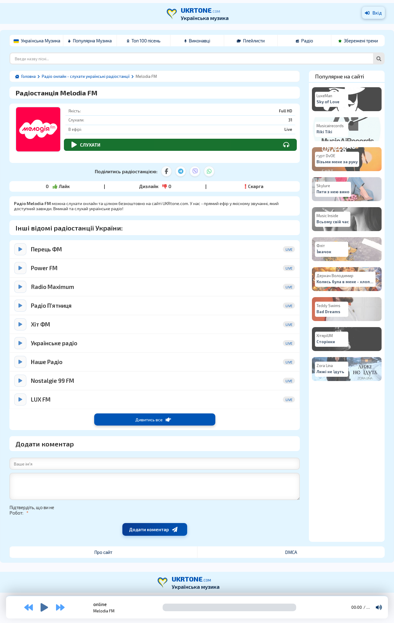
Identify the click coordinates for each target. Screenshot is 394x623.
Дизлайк (155, 186)
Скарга (254, 186)
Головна (28, 76)
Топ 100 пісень (144, 40)
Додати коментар (153, 529)
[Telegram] (180, 171)
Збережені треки (358, 40)
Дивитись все (153, 419)
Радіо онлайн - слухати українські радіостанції (86, 76)
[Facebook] (166, 171)
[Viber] (195, 171)
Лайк (58, 186)
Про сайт (103, 552)
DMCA (291, 552)
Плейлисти (251, 40)
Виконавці (197, 40)
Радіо (304, 40)
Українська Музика (37, 40)
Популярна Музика (90, 40)
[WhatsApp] (209, 171)
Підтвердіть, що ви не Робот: (31, 510)
